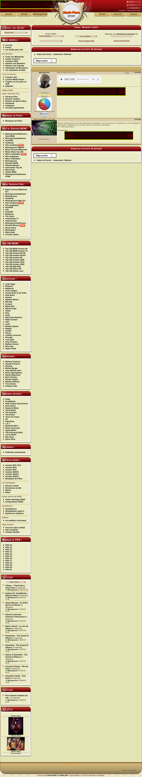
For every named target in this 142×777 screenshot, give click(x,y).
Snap (7, 399)
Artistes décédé (12, 532)
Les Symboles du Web (15, 70)
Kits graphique (12, 205)
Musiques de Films (13, 121)
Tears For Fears (12, 417)
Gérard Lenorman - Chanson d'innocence (15, 615)
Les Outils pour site (14, 50)
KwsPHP (9, 140)
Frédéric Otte (11, 386)
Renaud (8, 366)
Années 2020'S (12, 476)
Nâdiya (8, 328)
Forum (8, 47)
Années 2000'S (12, 472)
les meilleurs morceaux (15, 520)
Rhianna (9, 286)
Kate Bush (10, 295)
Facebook (9, 103)
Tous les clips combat (15, 527)
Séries (8, 490)
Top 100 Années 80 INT (15, 255)
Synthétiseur (11, 509)
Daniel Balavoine (12, 375)
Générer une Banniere (15, 63)
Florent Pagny (11, 379)
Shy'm (8, 333)
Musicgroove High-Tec (15, 201)
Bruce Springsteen (13, 373)
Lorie (7, 324)
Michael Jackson (12, 361)
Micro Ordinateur (15, 154)
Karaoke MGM (11, 163)
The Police (10, 415)
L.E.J (7, 423)
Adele (8, 311)
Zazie (7, 315)
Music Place (10, 228)
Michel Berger (11, 368)
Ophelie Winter (12, 299)
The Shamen (11, 412)
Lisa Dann (9, 340)
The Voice (9, 216)
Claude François (12, 364)
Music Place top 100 (14, 152)
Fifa (7, 210)
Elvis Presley (11, 377)
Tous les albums (16, 753)
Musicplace (10, 230)
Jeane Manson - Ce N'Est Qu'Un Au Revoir (16, 604)
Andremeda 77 (11, 218)
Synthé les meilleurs (14, 513)
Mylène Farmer (12, 344)
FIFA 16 (8, 558)
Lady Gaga (10, 284)
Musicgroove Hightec (14, 147)
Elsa (7, 313)
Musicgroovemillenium (15, 138)
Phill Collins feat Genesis (16, 403)
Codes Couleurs (12, 59)
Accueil (8, 45)
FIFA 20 (8, 567)
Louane (8, 304)
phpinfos (9, 86)
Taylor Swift (10, 348)
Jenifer (8, 331)
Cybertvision (11, 221)
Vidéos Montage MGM (15, 499)
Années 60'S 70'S (13, 465)
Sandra (8, 297)
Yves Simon (10, 384)
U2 (6, 419)
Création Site (11, 77)
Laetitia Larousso (13, 335)
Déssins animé (12, 486)
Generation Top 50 (13, 167)
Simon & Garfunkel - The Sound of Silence (16, 656)
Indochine (9, 421)
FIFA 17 (8, 561)
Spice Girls (10, 439)
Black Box (9, 306)
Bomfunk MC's (11, 426)
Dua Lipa (9, 346)
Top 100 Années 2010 (14, 262)
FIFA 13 (8, 552)
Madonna (9, 214)
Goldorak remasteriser (15, 452)
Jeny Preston (11, 342)
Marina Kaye (10, 308)
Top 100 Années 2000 (14, 260)
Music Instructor (12, 428)
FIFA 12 (8, 549)
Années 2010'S (12, 474)
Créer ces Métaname (14, 57)
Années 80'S (11, 467)
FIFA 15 (8, 556)
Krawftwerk (10, 401)
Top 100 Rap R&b (13, 266)
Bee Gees (9, 437)
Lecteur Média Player (14, 79)
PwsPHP (9, 207)
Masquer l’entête (90, 27)
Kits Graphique (12, 156)
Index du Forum (44, 54)
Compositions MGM (14, 502)
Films (7, 492)
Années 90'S (11, 470)
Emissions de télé (13, 488)
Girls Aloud (10, 406)
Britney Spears (12, 326)
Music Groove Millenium (16, 149)
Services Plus (11, 97)
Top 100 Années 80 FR (15, 253)
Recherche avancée (126, 34)
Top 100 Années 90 (13, 257)
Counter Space (12, 234)
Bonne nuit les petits (80, 49)
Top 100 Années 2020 (14, 264)
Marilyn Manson (12, 381)
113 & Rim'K (10, 435)
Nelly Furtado (11, 319)
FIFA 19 (8, 565)
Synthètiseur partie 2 (14, 511)
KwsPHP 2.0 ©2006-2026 (59, 775)
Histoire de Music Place (15, 101)
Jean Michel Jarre (13, 370)
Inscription (122, 10)
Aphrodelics (10, 430)
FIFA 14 (8, 554)
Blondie (8, 302)
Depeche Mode (12, 408)
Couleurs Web (11, 61)
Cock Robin (10, 410)
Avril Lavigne (11, 291)
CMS (48, 775)
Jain (7, 322)
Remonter (138, 72)
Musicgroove (11, 161)
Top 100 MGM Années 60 (16, 249)
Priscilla (9, 337)
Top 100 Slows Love (14, 271)
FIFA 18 (8, 563)
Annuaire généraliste (14, 108)
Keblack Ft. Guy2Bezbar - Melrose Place (16, 594)
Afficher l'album (16, 716)
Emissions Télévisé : (63, 54)
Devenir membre (12, 99)
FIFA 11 (8, 547)
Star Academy (14, 145)
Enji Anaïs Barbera (13, 317)
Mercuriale (10, 170)
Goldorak (9, 143)
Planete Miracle (12, 165)
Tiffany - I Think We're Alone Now (15, 586)
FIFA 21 (8, 569)
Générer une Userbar (14, 66)
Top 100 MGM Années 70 (16, 251)
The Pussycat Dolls (14, 432)
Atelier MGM (10, 172)
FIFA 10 (8, 545)
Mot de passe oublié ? (134, 10)
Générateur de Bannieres (16, 68)
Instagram (9, 105)
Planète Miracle (15, 225)
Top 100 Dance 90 (13, 269)
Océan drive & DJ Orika (15, 293)
